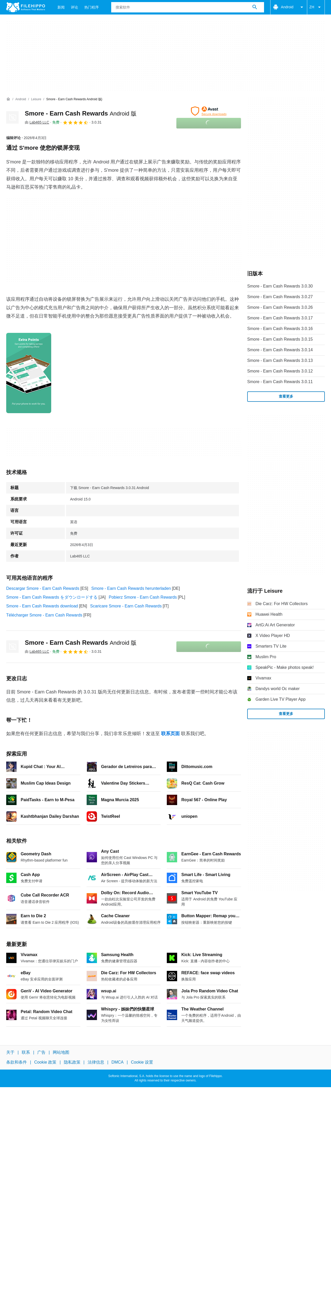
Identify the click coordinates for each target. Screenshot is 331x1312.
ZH (315, 7)
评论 (74, 7)
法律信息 (96, 1062)
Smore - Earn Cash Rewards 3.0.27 (280, 297)
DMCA (117, 1062)
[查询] (187, 7)
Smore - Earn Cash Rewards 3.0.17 (280, 318)
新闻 (61, 7)
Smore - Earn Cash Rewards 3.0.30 (280, 286)
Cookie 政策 (45, 1062)
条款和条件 (16, 1062)
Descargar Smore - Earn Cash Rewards (42, 588)
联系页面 (170, 733)
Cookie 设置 (142, 1062)
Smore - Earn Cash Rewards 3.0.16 (280, 328)
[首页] (8, 99)
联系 (26, 1052)
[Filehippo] (25, 7)
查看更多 (286, 396)
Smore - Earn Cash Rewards (81, 113)
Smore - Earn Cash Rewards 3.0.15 (280, 339)
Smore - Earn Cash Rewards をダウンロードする (51, 597)
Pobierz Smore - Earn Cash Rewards (143, 597)
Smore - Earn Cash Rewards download (42, 606)
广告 (41, 1052)
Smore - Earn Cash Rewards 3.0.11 (280, 381)
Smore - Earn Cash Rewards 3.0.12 (280, 371)
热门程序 (91, 7)
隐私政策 (72, 1062)
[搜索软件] (255, 7)
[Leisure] (36, 99)
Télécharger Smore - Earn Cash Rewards (44, 615)
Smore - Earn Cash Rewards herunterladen (131, 588)
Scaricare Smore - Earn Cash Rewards (126, 606)
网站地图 (61, 1052)
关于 (10, 1052)
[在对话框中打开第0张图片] (28, 373)
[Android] (20, 99)
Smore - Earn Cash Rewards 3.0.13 (280, 360)
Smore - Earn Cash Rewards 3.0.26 (280, 307)
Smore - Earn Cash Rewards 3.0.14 (280, 350)
